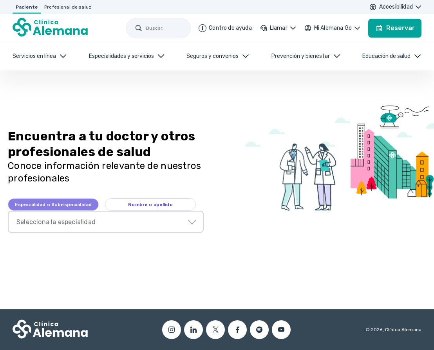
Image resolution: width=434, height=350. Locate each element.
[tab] (53, 204)
